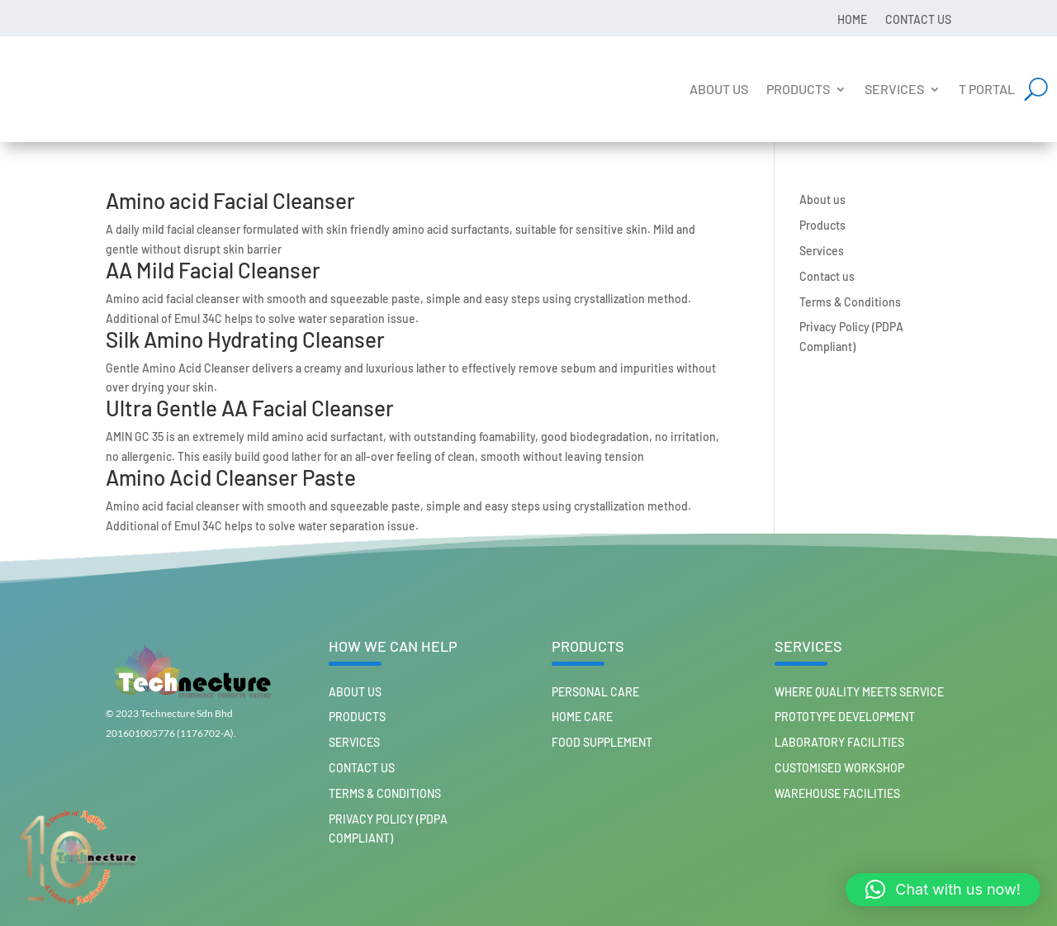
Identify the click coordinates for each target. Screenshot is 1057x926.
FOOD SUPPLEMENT (602, 742)
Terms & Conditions (850, 302)
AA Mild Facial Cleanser (213, 270)
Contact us (918, 19)
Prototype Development (845, 717)
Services (894, 89)
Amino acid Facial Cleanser (230, 200)
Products (798, 89)
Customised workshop (839, 768)
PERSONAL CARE (595, 692)
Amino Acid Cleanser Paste (231, 477)
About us (719, 89)
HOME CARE (582, 717)
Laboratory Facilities (839, 742)
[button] (943, 889)
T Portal (987, 89)
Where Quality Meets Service (859, 692)
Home (852, 19)
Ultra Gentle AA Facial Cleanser (250, 407)
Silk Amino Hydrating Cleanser (245, 339)
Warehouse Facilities (837, 793)
